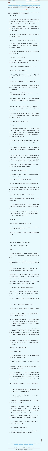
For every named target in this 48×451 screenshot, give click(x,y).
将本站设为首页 (10, 0)
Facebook (28, 6)
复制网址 (33, 6)
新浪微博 (16, 6)
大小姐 (11, 13)
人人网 (19, 6)
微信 (21, 6)
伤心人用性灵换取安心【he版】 (17, 13)
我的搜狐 (29, 6)
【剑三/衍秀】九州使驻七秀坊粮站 (25, 13)
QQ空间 (14, 6)
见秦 (13, 13)
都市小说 (18, 5)
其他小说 (32, 5)
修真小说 (15, 5)
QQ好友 (20, 6)
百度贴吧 (25, 6)
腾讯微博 (18, 6)
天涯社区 (26, 6)
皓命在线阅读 (13, 7)
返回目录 (21, 444)
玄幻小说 (12, 5)
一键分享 (31, 6)
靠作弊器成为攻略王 (15, 447)
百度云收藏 (23, 6)
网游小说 (23, 5)
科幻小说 (26, 5)
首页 (8, 5)
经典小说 (35, 5)
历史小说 (21, 5)
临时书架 (38, 5)
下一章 (26, 444)
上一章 (16, 444)
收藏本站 (14, 0)
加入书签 (31, 444)
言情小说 (29, 5)
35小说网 (12, 3)
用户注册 (39, 0)
